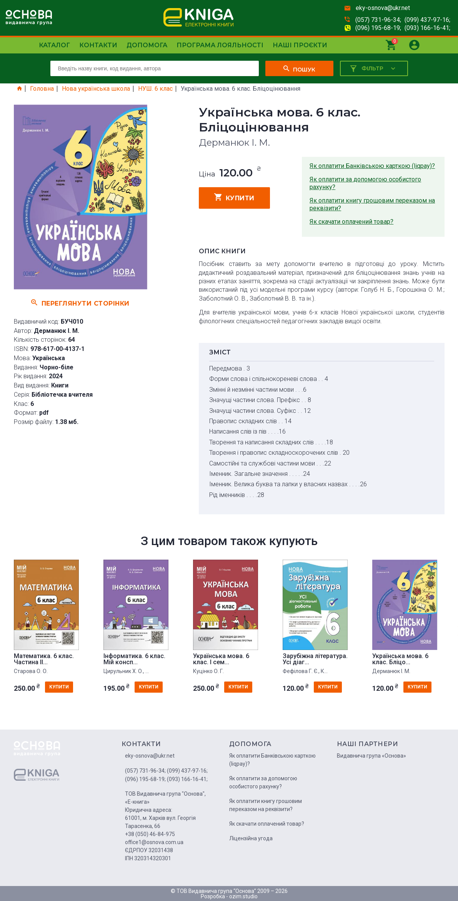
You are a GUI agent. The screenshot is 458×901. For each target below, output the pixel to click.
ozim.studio (243, 896)
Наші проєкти (300, 45)
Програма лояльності (220, 45)
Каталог (54, 45)
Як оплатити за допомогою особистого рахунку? (365, 183)
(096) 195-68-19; (378, 28)
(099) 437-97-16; (427, 19)
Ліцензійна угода (251, 838)
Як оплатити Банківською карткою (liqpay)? (372, 166)
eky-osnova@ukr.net (383, 8)
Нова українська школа (96, 89)
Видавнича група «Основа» (371, 756)
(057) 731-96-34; (378, 19)
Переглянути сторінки (80, 302)
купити (234, 197)
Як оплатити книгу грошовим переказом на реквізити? (372, 204)
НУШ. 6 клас (155, 89)
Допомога (147, 45)
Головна (42, 89)
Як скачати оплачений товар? (351, 221)
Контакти (98, 45)
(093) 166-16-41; (427, 28)
